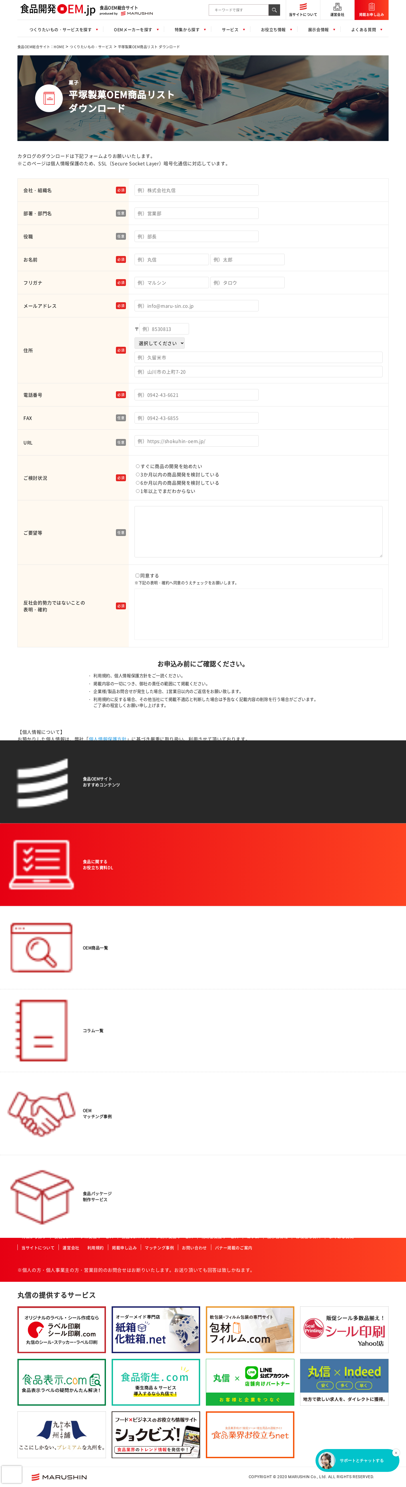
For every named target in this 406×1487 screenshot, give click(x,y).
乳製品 (27, 965)
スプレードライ (108, 929)
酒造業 (221, 974)
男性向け (159, 919)
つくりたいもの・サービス (91, 46)
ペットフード (33, 1139)
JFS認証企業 (226, 1038)
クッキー (29, 1084)
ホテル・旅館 (226, 910)
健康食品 (29, 947)
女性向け (159, 929)
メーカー (223, 929)
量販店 (221, 892)
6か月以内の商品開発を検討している (177, 482)
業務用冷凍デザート (38, 1193)
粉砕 (99, 938)
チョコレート (33, 1093)
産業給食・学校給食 (232, 956)
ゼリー (27, 993)
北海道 (342, 1083)
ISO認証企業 (226, 1047)
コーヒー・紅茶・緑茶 (40, 1148)
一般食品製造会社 (351, 883)
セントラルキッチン (232, 965)
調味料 (27, 1011)
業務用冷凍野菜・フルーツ (43, 1175)
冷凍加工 (103, 974)
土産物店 (223, 901)
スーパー (223, 883)
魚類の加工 (105, 901)
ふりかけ (29, 1029)
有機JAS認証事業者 (231, 1020)
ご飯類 (27, 910)
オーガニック (163, 892)
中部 (340, 1111)
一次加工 (29, 1203)
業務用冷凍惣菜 (34, 1166)
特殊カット (105, 910)
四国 (340, 1065)
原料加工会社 (348, 934)
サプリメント (33, 974)
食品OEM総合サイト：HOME (40, 46)
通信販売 (223, 919)
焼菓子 (27, 1111)
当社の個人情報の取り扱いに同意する (206, 772)
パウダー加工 (107, 956)
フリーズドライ (108, 919)
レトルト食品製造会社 (355, 952)
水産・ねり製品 (34, 938)
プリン (27, 1130)
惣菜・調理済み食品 (38, 883)
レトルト (29, 1047)
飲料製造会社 (348, 906)
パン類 (27, 901)
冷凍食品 (29, 983)
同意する (258, 606)
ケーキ (27, 1075)
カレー (27, 1002)
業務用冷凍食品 (34, 1157)
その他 (27, 1212)
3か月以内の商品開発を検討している (177, 474)
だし (25, 1020)
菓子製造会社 (348, 925)
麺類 (25, 919)
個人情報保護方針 (108, 739)
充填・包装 (105, 993)
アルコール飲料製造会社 (356, 915)
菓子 (25, 1056)
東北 (340, 1092)
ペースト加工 (107, 965)
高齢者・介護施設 (230, 983)
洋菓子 (27, 1120)
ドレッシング (33, 1038)
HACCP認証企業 (229, 1011)
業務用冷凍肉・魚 (36, 1184)
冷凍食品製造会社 (351, 961)
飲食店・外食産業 (230, 938)
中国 (340, 1129)
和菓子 (27, 1102)
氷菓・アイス (33, 1066)
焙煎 (99, 947)
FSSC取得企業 (227, 1029)
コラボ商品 (161, 883)
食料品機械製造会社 (353, 943)
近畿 (340, 1120)
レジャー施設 (226, 947)
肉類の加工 (105, 892)
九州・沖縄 (346, 1074)
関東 (340, 1102)
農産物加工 (105, 883)
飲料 (25, 892)
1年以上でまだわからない (166, 490)
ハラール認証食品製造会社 (237, 1002)
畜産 (25, 956)
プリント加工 (107, 983)
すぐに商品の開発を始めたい (169, 466)
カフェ (221, 993)
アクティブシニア (166, 901)
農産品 (27, 929)
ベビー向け (161, 910)
